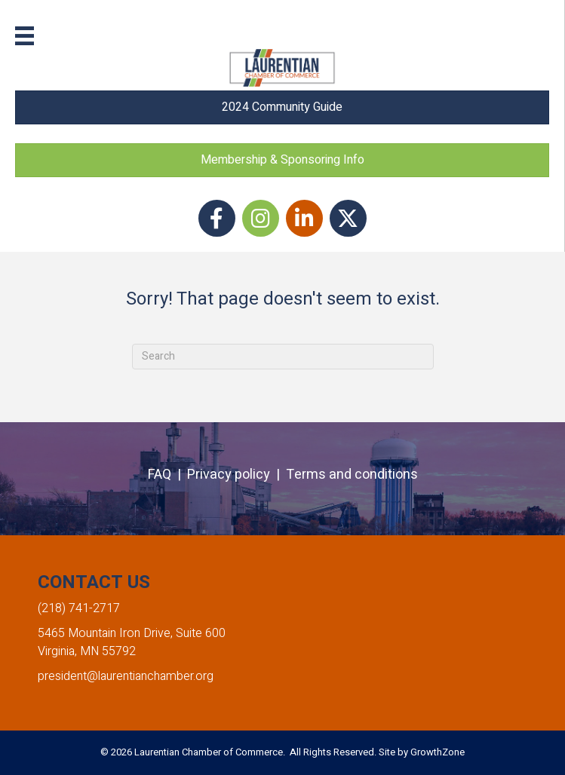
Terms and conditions (352, 474)
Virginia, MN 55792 (87, 651)
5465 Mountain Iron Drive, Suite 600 (132, 633)
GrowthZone (437, 752)
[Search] (283, 356)
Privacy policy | (236, 474)
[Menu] (24, 36)
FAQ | (167, 474)
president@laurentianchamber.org (125, 676)
